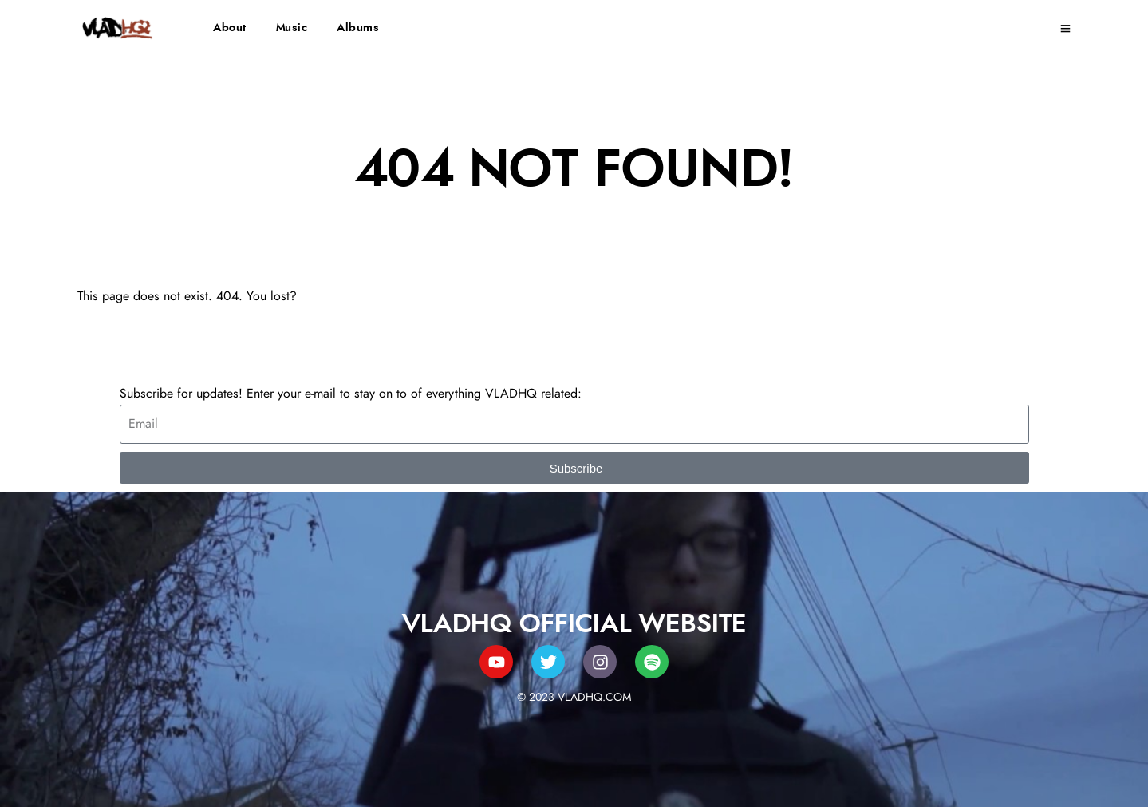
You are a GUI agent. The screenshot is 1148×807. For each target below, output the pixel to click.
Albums (358, 28)
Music (292, 28)
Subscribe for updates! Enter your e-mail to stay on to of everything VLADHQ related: (351, 393)
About (230, 28)
